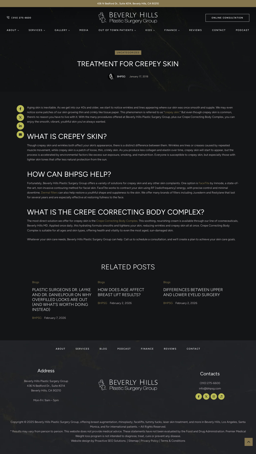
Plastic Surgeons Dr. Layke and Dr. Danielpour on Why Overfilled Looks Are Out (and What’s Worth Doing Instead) (61, 299)
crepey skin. (172, 112)
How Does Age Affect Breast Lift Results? (121, 292)
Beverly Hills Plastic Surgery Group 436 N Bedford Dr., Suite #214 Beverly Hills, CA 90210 (46, 385)
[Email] (20, 134)
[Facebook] (20, 108)
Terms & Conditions (173, 440)
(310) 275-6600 (210, 383)
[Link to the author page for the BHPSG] (111, 76)
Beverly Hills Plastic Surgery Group (57, 422)
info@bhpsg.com (210, 388)
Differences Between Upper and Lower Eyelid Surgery (193, 292)
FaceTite (204, 183)
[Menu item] (13, 30)
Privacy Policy (150, 440)
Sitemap (133, 440)
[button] (227, 18)
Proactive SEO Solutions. (110, 440)
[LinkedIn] (20, 126)
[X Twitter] (20, 117)
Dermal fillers (49, 192)
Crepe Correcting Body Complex (116, 220)
